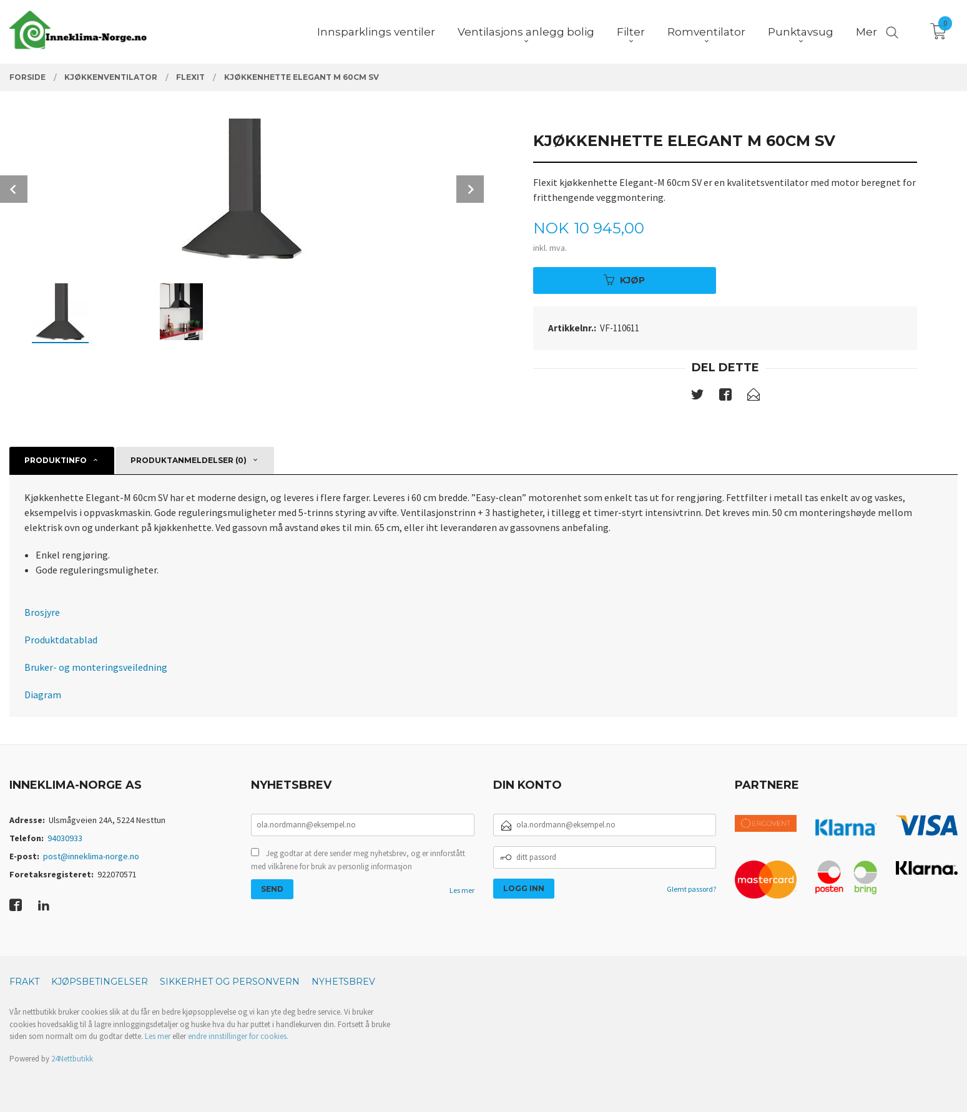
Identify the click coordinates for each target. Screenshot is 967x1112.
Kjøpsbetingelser (99, 981)
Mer (866, 32)
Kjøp (624, 280)
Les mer (461, 890)
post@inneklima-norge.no (91, 856)
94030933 (64, 838)
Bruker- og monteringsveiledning (95, 667)
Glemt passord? (691, 889)
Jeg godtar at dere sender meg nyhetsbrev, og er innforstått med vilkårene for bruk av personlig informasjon (358, 860)
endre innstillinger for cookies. (238, 1036)
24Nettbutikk (72, 1058)
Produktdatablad (60, 639)
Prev (13, 189)
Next (470, 189)
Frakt (24, 981)
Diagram (42, 694)
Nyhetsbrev (343, 981)
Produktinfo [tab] (55, 460)
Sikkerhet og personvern (230, 981)
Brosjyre (42, 612)
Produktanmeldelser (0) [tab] (188, 460)
